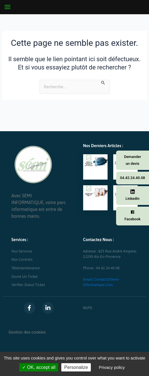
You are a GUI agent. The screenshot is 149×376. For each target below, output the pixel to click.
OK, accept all (38, 367)
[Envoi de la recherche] (103, 82)
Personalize (76, 367)
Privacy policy (112, 367)
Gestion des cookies (27, 332)
